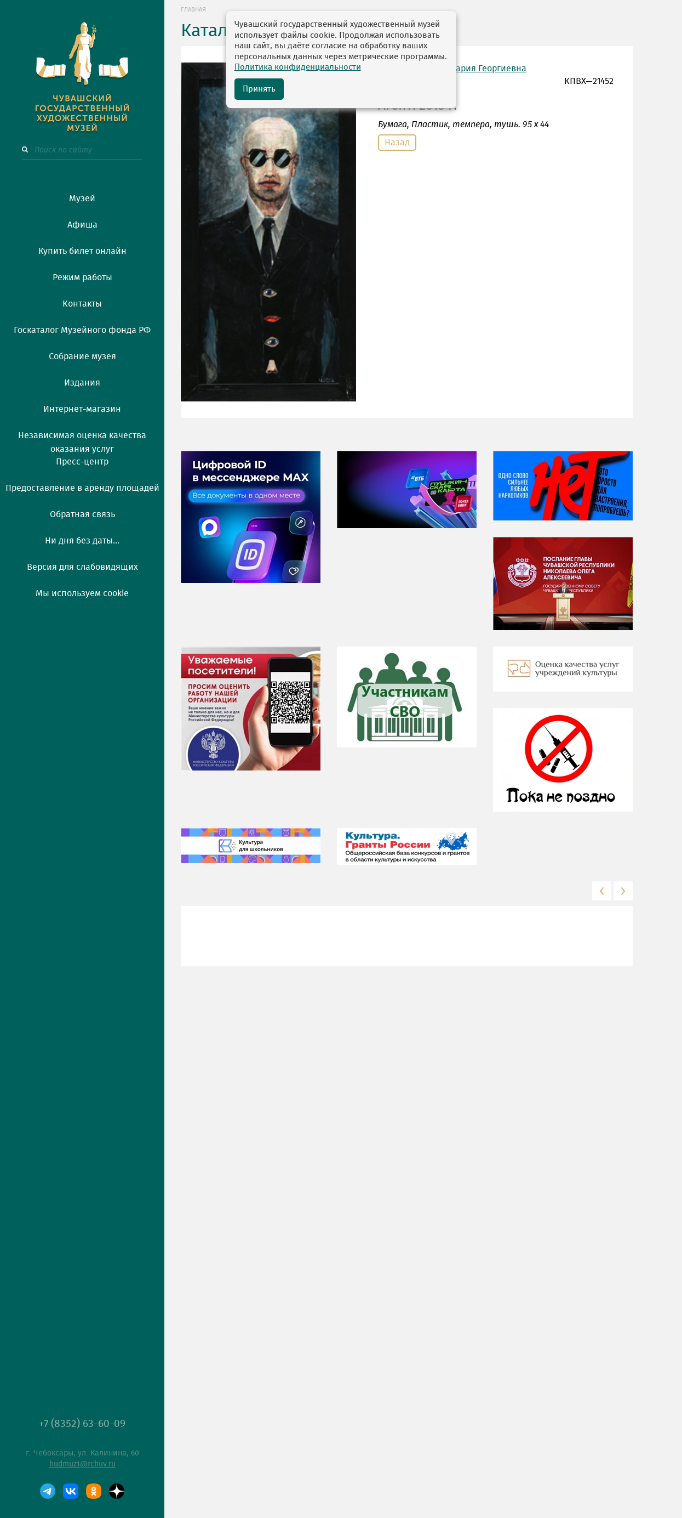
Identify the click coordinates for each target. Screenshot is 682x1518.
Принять (259, 89)
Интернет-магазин (82, 409)
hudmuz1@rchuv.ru (82, 1464)
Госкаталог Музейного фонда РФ (82, 330)
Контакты (82, 303)
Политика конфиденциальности (297, 67)
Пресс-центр (82, 461)
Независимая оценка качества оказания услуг (82, 440)
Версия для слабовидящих (82, 567)
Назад (397, 142)
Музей (82, 198)
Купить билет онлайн (82, 251)
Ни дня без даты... (82, 540)
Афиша (82, 224)
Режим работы (82, 277)
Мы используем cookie (82, 593)
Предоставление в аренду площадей (82, 488)
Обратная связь (82, 514)
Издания (82, 382)
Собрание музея (82, 356)
